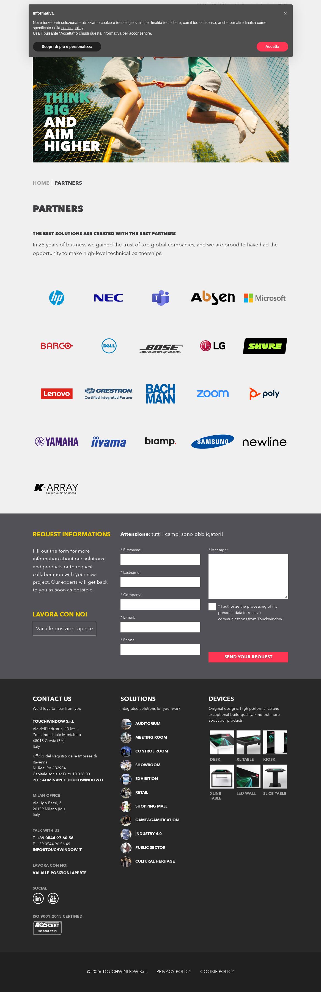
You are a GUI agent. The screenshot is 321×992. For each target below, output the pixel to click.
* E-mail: (127, 617)
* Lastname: (130, 572)
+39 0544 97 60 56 (55, 838)
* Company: (130, 594)
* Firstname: (130, 550)
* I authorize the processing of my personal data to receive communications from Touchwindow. (245, 612)
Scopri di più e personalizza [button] (67, 46)
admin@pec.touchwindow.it (72, 780)
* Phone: (128, 640)
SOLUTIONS (138, 699)
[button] (285, 13)
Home (41, 183)
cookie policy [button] (72, 28)
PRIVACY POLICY (174, 972)
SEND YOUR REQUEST (248, 657)
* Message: (218, 550)
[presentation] (250, 638)
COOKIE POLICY (217, 972)
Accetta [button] (272, 46)
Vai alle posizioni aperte (64, 628)
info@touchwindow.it (57, 849)
